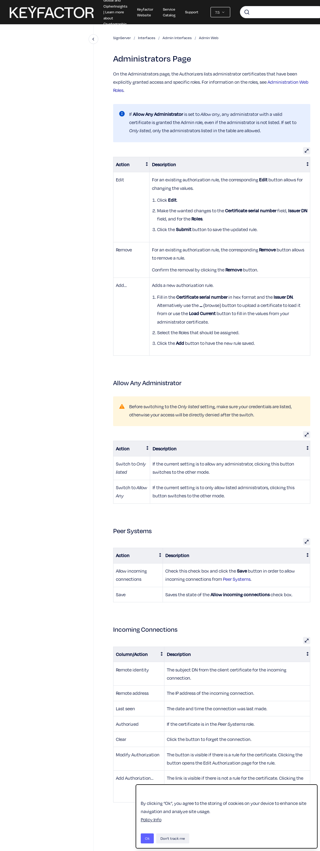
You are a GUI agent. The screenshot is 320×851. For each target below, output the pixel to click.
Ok (147, 838)
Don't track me (172, 838)
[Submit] (247, 12)
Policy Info (151, 819)
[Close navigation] (93, 39)
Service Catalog (169, 12)
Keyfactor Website (145, 12)
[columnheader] (131, 164)
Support (191, 11)
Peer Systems (237, 579)
